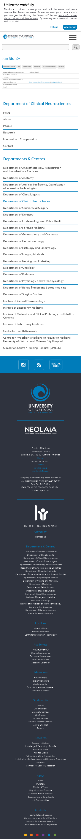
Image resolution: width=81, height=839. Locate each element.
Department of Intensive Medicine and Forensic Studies (41, 574)
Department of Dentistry (18, 214)
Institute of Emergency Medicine (23, 307)
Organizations (40, 709)
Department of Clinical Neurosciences (39, 82)
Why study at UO (41, 650)
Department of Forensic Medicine (24, 228)
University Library (41, 628)
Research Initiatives (40, 743)
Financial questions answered (40, 687)
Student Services (40, 718)
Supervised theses (49, 66)
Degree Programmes (40, 653)
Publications (27, 66)
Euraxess (40, 762)
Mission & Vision (40, 787)
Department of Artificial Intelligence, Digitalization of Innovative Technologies (34, 186)
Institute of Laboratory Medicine (23, 324)
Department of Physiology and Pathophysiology (33, 281)
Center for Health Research (40, 613)
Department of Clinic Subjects (21, 194)
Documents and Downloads (41, 797)
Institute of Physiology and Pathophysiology (40, 604)
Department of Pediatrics (19, 274)
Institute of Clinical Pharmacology (24, 301)
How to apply (40, 678)
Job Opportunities (40, 800)
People (7, 126)
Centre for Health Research (20, 331)
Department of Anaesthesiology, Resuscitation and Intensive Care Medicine (32, 170)
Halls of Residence (40, 632)
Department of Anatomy (18, 178)
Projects (61, 66)
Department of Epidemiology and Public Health (32, 221)
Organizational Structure (40, 790)
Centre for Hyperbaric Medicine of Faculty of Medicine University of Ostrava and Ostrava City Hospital (37, 339)
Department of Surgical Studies (22, 294)
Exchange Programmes (40, 656)
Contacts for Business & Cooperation (40, 825)
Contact (8, 146)
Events (41, 705)
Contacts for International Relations (40, 818)
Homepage (40, 537)
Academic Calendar (40, 663)
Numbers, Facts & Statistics (40, 794)
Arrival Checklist (40, 725)
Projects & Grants (40, 753)
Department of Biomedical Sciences (41, 551)
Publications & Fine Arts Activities (40, 756)
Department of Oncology (19, 267)
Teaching (37, 66)
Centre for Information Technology (41, 635)
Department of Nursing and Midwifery (27, 261)
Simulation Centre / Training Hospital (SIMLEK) (32, 348)
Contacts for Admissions (41, 815)
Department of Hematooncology (23, 241)
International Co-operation (20, 139)
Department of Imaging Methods (23, 254)
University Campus (40, 712)
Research (9, 132)
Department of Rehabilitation (40, 587)
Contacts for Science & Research (40, 766)
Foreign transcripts (40, 681)
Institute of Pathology (41, 601)
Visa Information (40, 684)
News (6, 112)
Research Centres (40, 750)
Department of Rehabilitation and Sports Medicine (34, 287)
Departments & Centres (24, 159)
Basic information (9, 66)
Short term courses (40, 659)
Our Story (40, 784)
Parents (40, 728)
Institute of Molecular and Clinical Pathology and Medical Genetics (38, 316)
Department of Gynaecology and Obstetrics (30, 234)
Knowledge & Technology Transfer (41, 746)
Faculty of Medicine (56, 82)
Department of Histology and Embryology (29, 248)
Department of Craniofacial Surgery (25, 208)
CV (19, 66)
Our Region (40, 715)
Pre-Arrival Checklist (40, 691)
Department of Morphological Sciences (40, 578)
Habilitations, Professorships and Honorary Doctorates (41, 759)
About (7, 119)
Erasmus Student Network (40, 722)
